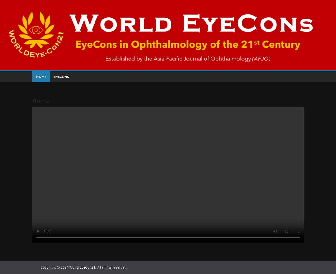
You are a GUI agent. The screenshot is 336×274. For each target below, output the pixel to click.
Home (41, 76)
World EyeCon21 (82, 267)
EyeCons (61, 76)
